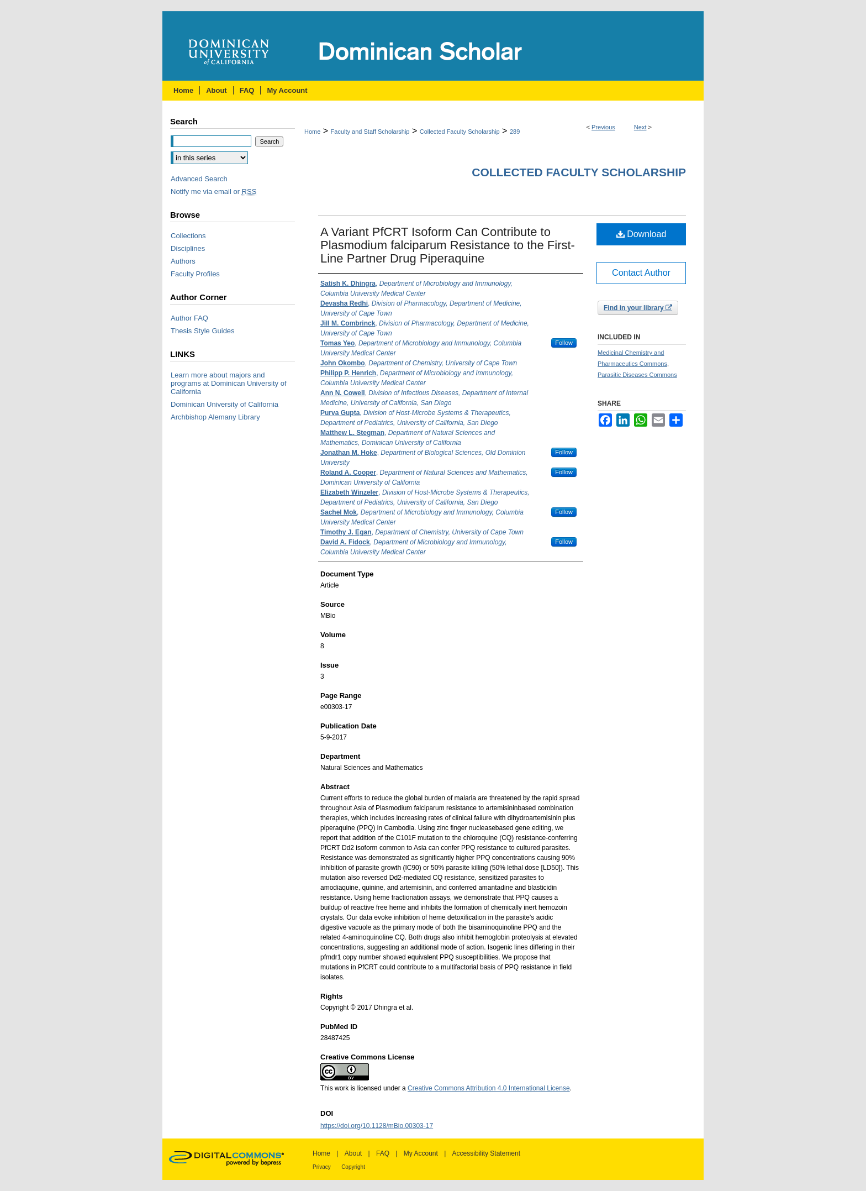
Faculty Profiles (195, 274)
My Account (421, 1153)
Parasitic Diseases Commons (637, 374)
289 (515, 131)
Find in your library (638, 308)
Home (312, 131)
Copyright (353, 1167)
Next (640, 127)
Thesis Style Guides (203, 331)
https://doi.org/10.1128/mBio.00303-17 (376, 1126)
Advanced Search (199, 179)
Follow (564, 342)
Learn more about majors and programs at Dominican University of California (229, 383)
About (353, 1153)
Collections (188, 236)
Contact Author (641, 272)
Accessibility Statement (486, 1153)
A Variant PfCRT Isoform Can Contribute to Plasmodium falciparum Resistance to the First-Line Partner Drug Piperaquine (447, 245)
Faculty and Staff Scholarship (370, 131)
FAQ (382, 1153)
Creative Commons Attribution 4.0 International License (489, 1088)
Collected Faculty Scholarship (460, 131)
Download (641, 234)
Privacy (322, 1167)
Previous (603, 127)
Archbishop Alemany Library (215, 417)
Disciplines (188, 248)
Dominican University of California (224, 404)
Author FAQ (189, 318)
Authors (183, 261)
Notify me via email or (213, 191)
